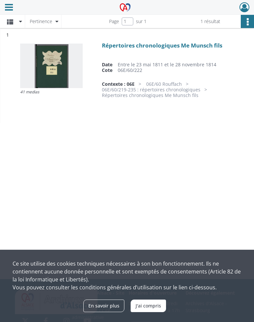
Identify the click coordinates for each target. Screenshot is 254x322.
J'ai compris (148, 306)
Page (114, 21)
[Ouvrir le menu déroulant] (9, 8)
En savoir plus (103, 306)
